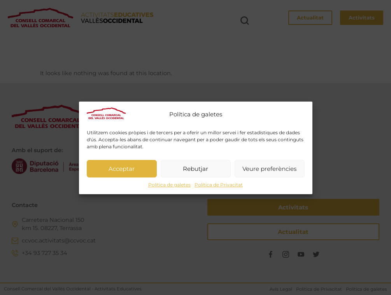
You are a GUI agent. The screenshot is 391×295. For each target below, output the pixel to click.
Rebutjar (195, 172)
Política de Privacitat (219, 188)
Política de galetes (169, 188)
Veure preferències (269, 172)
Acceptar (122, 172)
